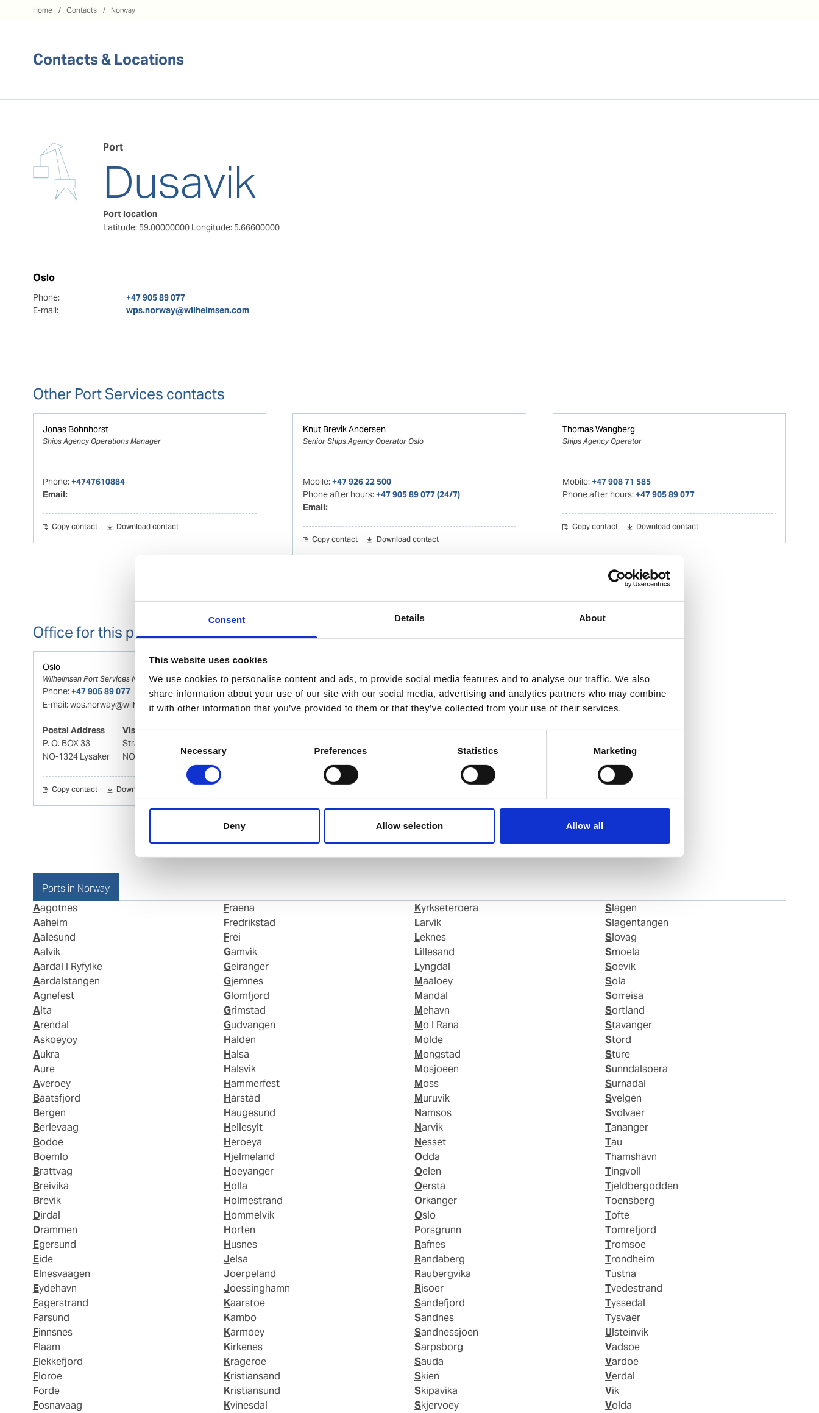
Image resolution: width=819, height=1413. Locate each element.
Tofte (617, 1215)
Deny (234, 825)
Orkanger (435, 1200)
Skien (426, 1376)
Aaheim (50, 922)
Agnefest (53, 995)
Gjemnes (243, 981)
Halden (240, 1039)
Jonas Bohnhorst (75, 429)
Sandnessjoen (446, 1332)
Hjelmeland (249, 1156)
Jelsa (236, 1259)
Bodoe (48, 1142)
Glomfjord (246, 995)
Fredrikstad (249, 922)
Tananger (626, 1127)
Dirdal (46, 1215)
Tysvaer (622, 1317)
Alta (42, 1010)
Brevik (47, 1200)
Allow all (585, 825)
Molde (428, 1039)
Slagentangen (636, 922)
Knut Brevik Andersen (344, 429)
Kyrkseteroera (446, 908)
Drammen (55, 1229)
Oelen (427, 1171)
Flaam (46, 1346)
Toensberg (629, 1200)
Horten (239, 1229)
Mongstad (437, 1054)
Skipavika (436, 1390)
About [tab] (592, 618)
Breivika (51, 1186)
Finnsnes (53, 1332)
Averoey (52, 1083)
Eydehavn (55, 1288)
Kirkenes (243, 1346)
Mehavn (432, 1010)
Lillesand (434, 951)
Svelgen (623, 1098)
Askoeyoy (55, 1039)
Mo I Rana (436, 1025)
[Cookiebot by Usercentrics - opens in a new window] (617, 578)
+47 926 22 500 (361, 481)
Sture (617, 1054)
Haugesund (249, 1112)
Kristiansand (252, 1376)
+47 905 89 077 (155, 297)
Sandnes (434, 1317)
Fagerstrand (60, 1303)
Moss (426, 1083)
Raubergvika (442, 1273)
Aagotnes (55, 908)
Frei (232, 937)
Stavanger (628, 1025)
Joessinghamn (257, 1288)
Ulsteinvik (626, 1332)
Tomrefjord (630, 1229)
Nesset (430, 1142)
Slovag (621, 937)
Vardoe (622, 1361)
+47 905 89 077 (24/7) (418, 494)
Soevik (620, 966)
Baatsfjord (56, 1098)
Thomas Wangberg (598, 429)
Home (42, 10)
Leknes (430, 937)
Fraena (239, 908)
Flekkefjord (58, 1361)
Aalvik (46, 951)
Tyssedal (625, 1303)
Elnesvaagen (61, 1273)
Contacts (81, 10)
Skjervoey (436, 1405)
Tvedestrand (633, 1288)
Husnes (240, 1244)
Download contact (147, 527)
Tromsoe (625, 1244)
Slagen (621, 908)
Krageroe (245, 1361)
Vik (612, 1390)
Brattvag (53, 1171)
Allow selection (410, 825)
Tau (613, 1142)
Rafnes (429, 1244)
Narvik (428, 1127)
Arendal (51, 1025)
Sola (615, 981)
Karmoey (244, 1332)
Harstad (242, 1098)
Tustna (620, 1273)
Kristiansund (252, 1390)
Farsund (51, 1317)
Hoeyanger (249, 1171)
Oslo (51, 666)
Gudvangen (249, 1025)
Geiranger (246, 966)
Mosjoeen (436, 1068)
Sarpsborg (438, 1346)
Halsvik (240, 1068)
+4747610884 (98, 481)
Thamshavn (631, 1156)
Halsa (236, 1054)
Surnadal (625, 1083)
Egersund (54, 1244)
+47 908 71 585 (621, 481)
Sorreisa (624, 995)
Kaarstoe (244, 1303)
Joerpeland (250, 1273)
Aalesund (54, 937)
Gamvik (240, 951)
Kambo (240, 1317)
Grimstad (245, 1010)
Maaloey (433, 981)
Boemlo (50, 1156)
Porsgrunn (437, 1229)
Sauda (429, 1361)
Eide (43, 1259)
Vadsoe (622, 1346)
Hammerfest (252, 1083)
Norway (123, 10)
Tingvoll (623, 1171)
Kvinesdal (246, 1405)
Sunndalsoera (636, 1068)
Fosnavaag (57, 1405)
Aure (44, 1068)
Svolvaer (625, 1112)
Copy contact (75, 527)
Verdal (620, 1376)
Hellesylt (243, 1127)
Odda (427, 1156)
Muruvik (432, 1098)
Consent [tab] (227, 619)
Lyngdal (432, 966)
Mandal (431, 995)
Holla (235, 1186)
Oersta (429, 1186)
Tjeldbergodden (641, 1186)
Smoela (622, 951)
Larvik (427, 922)
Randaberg (439, 1259)
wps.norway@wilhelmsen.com (187, 310)
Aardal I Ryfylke (67, 966)
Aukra (46, 1054)
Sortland (625, 1010)
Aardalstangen (66, 981)
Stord (618, 1039)
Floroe (47, 1376)
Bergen (49, 1112)
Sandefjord (439, 1303)
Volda (618, 1405)
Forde (46, 1390)
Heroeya (243, 1142)
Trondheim (629, 1259)
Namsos (433, 1112)
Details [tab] (409, 618)
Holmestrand (253, 1200)
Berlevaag (56, 1127)
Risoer (429, 1288)
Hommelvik (249, 1215)
